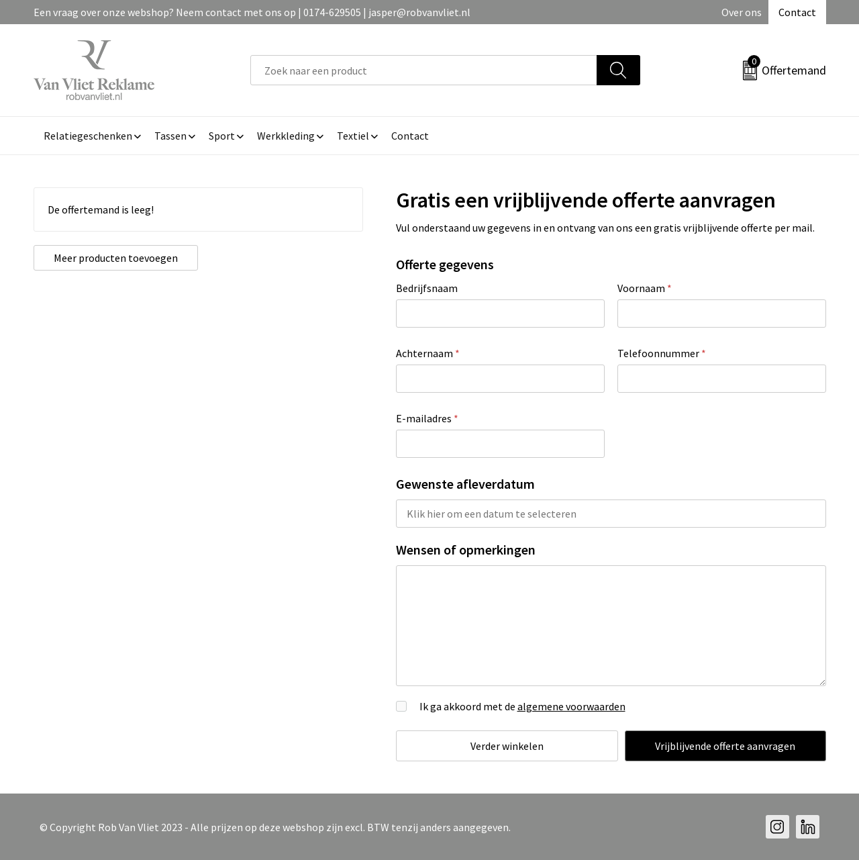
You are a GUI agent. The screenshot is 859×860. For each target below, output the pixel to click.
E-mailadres (427, 418)
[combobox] (423, 70)
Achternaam (428, 353)
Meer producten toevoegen (116, 258)
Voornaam (644, 288)
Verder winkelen (507, 746)
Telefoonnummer (661, 353)
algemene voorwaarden (571, 706)
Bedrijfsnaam (427, 288)
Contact (797, 12)
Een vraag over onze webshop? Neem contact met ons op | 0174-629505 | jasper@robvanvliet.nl (252, 12)
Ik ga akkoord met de (522, 706)
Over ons (741, 12)
